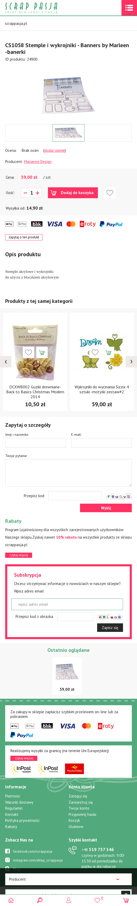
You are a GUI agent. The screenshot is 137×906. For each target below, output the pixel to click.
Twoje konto (79, 808)
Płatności (12, 796)
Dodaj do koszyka (77, 192)
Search (40, 900)
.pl (125, 891)
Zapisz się (110, 627)
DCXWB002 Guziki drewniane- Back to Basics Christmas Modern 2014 (35, 391)
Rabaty (11, 826)
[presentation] (5, 361)
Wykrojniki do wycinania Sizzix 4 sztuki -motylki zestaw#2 (102, 389)
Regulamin (14, 808)
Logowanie (68, 900)
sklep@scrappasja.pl (99, 875)
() (97, 898)
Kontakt (11, 814)
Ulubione (76, 826)
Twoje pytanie (16, 455)
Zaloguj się (78, 796)
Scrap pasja (42, 8)
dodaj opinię (54, 150)
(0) (126, 900)
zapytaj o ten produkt (24, 237)
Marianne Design (38, 161)
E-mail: (76, 434)
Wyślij (106, 507)
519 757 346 (98, 849)
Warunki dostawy (19, 802)
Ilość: (10, 192)
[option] (68, 93)
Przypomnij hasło (82, 814)
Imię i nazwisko (16, 434)
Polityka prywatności (22, 820)
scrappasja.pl (16, 23)
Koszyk (74, 820)
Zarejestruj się (81, 802)
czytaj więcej (19, 555)
